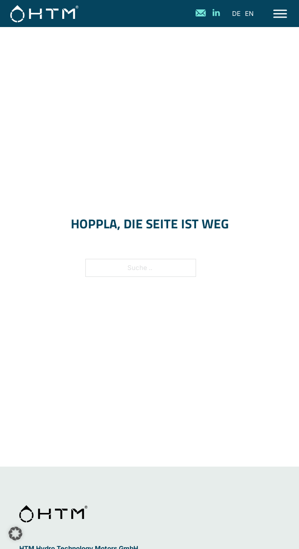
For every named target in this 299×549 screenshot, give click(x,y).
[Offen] (280, 13)
